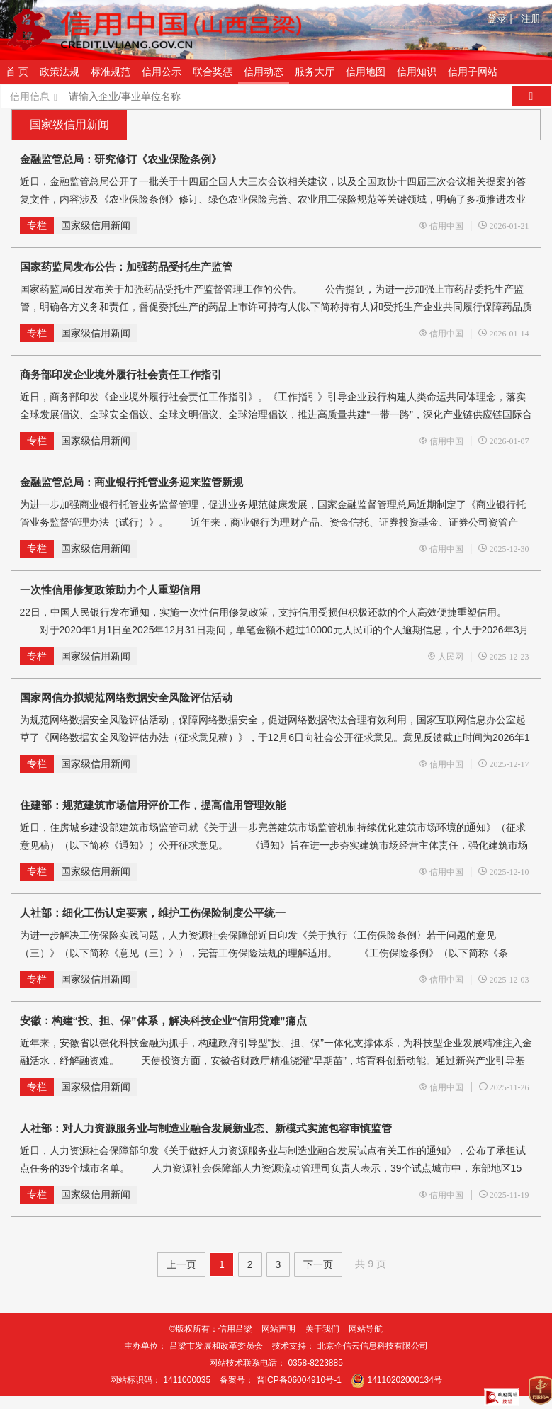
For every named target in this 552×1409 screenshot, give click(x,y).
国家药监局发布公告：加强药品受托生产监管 (126, 267)
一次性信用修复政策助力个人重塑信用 (110, 590)
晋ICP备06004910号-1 (299, 1380)
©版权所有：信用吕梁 (210, 1329)
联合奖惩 (212, 71)
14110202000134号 (405, 1380)
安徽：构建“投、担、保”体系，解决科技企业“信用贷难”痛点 (163, 1020)
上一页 (181, 1264)
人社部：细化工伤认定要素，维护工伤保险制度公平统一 (153, 913)
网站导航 (366, 1329)
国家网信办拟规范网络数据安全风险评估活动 (126, 697)
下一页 (318, 1264)
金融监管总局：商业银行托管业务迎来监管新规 (131, 482)
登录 (499, 18)
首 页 (17, 71)
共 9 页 (370, 1263)
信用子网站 (472, 71)
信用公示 (161, 71)
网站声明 (278, 1329)
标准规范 (110, 71)
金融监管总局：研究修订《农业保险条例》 (121, 159)
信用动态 (263, 71)
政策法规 (59, 71)
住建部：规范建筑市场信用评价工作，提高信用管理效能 (153, 805)
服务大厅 (314, 71)
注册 (531, 18)
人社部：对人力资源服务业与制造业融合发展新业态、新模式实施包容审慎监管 (206, 1128)
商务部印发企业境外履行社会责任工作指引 (121, 374)
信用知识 (416, 71)
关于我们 (322, 1329)
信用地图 (365, 71)
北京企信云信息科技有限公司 (372, 1346)
